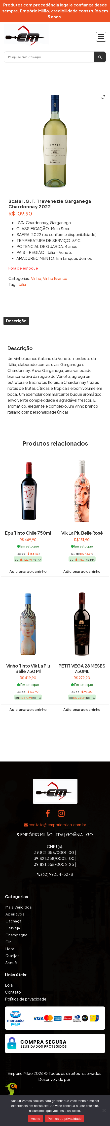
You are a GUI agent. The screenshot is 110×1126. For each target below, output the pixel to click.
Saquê (11, 962)
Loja (9, 985)
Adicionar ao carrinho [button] (28, 571)
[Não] (103, 1110)
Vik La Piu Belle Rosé (82, 533)
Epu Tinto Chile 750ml (28, 533)
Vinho (36, 278)
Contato (13, 992)
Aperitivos (14, 914)
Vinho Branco (55, 278)
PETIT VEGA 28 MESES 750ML (82, 668)
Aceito (35, 1119)
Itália (21, 284)
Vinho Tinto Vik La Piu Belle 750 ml (28, 668)
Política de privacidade (25, 999)
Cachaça (13, 920)
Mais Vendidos (18, 907)
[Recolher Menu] (101, 37)
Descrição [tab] (16, 320)
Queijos (12, 955)
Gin (8, 941)
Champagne (16, 934)
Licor (9, 948)
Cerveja (12, 927)
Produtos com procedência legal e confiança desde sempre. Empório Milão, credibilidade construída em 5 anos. (55, 10)
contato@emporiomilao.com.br (55, 824)
